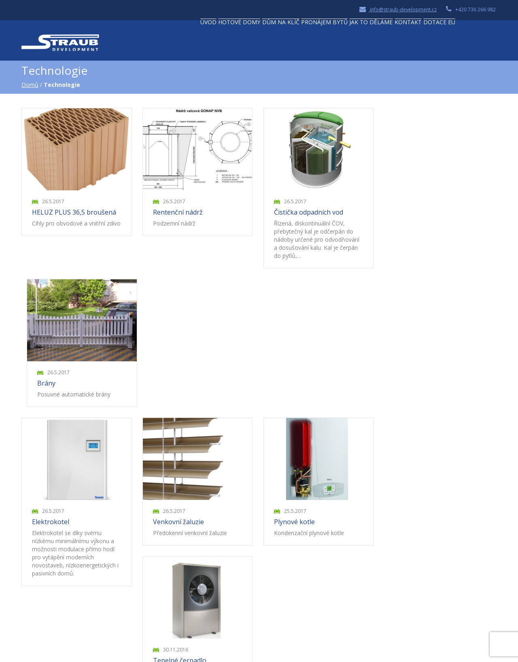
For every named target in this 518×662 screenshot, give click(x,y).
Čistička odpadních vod (310, 213)
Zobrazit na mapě (55, 596)
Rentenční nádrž (179, 213)
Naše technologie (208, 551)
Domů (30, 87)
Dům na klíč (252, 42)
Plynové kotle (296, 385)
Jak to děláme (370, 42)
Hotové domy (197, 42)
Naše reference (205, 561)
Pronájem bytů (309, 42)
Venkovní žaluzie (179, 385)
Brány (406, 213)
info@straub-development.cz (398, 9)
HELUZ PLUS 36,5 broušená (75, 213)
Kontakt (419, 42)
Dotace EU (463, 42)
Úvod (154, 42)
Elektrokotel (51, 385)
